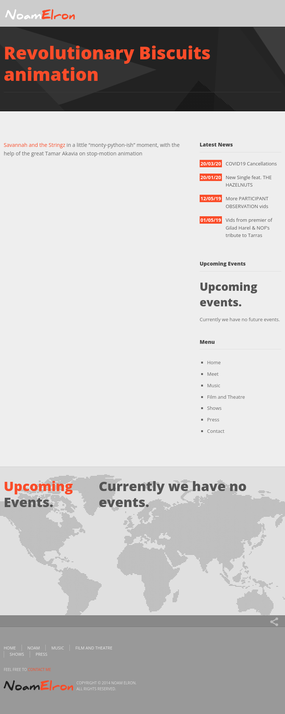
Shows (214, 408)
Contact (216, 431)
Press (213, 419)
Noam (33, 648)
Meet (213, 374)
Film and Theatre (226, 397)
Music (213, 385)
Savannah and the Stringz (34, 144)
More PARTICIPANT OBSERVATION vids (247, 202)
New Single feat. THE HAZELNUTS (249, 181)
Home (214, 362)
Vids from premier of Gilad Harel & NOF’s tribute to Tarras (249, 228)
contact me (39, 669)
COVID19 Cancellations (251, 163)
